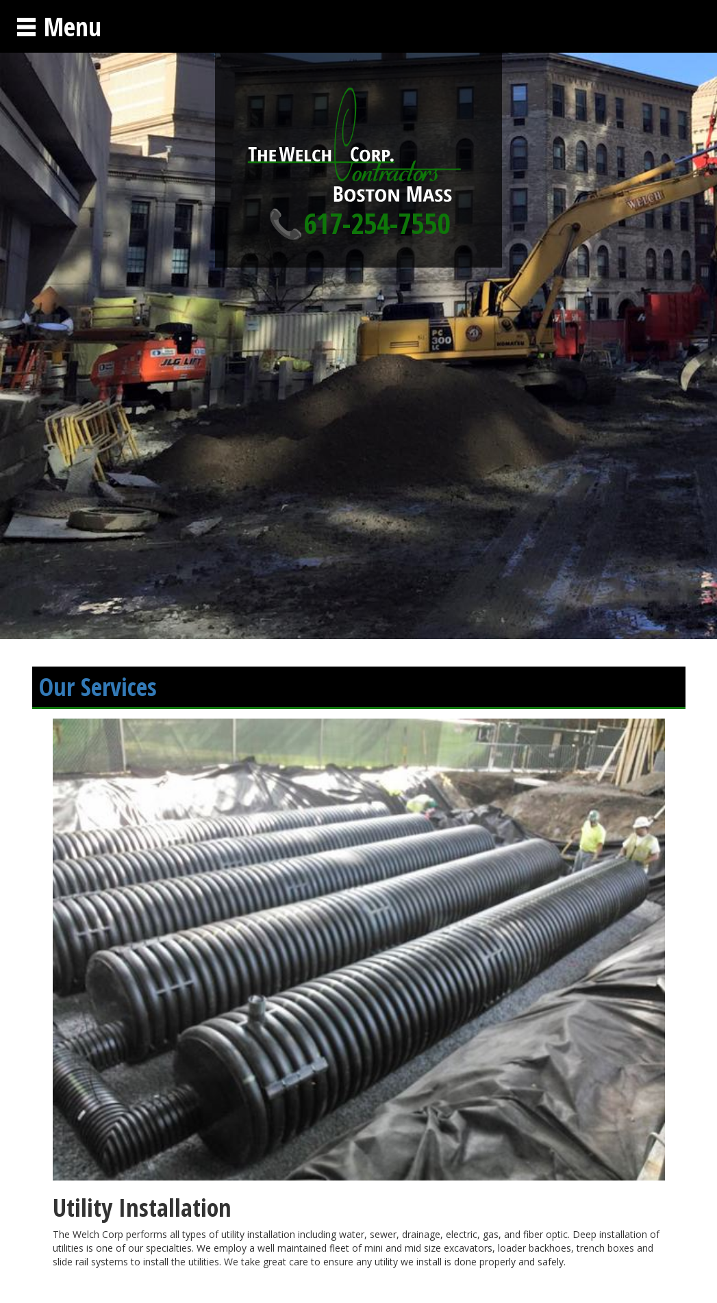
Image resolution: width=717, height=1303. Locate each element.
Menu (58, 26)
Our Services (98, 687)
